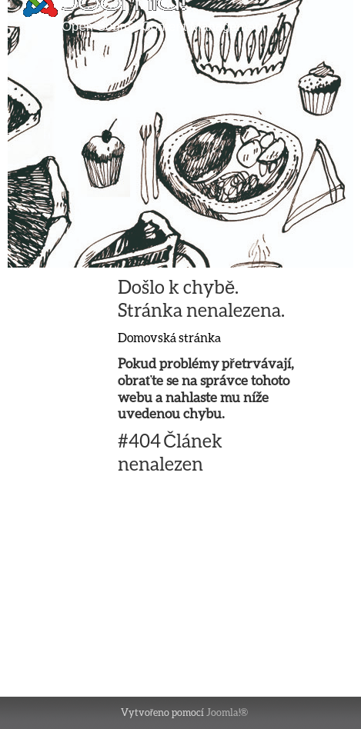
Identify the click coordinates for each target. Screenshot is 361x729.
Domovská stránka (169, 337)
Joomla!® (227, 712)
